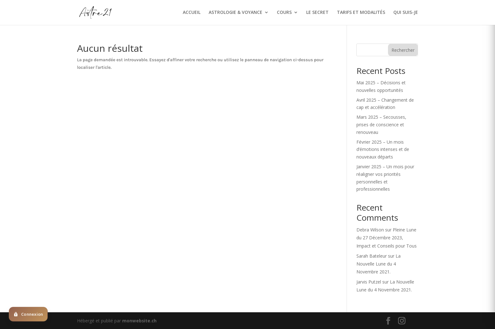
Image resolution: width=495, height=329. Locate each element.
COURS (284, 12)
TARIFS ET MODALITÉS (361, 12)
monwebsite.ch (139, 321)
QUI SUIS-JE (405, 12)
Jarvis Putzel (368, 282)
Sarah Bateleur (371, 256)
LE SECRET (317, 12)
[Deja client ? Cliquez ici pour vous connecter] (28, 314)
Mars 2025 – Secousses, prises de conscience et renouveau (381, 124)
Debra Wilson (370, 230)
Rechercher (402, 50)
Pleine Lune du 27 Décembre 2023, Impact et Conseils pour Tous (386, 237)
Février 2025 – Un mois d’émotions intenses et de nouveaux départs (382, 149)
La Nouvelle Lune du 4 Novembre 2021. (378, 264)
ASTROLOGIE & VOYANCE (235, 12)
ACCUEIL (191, 12)
